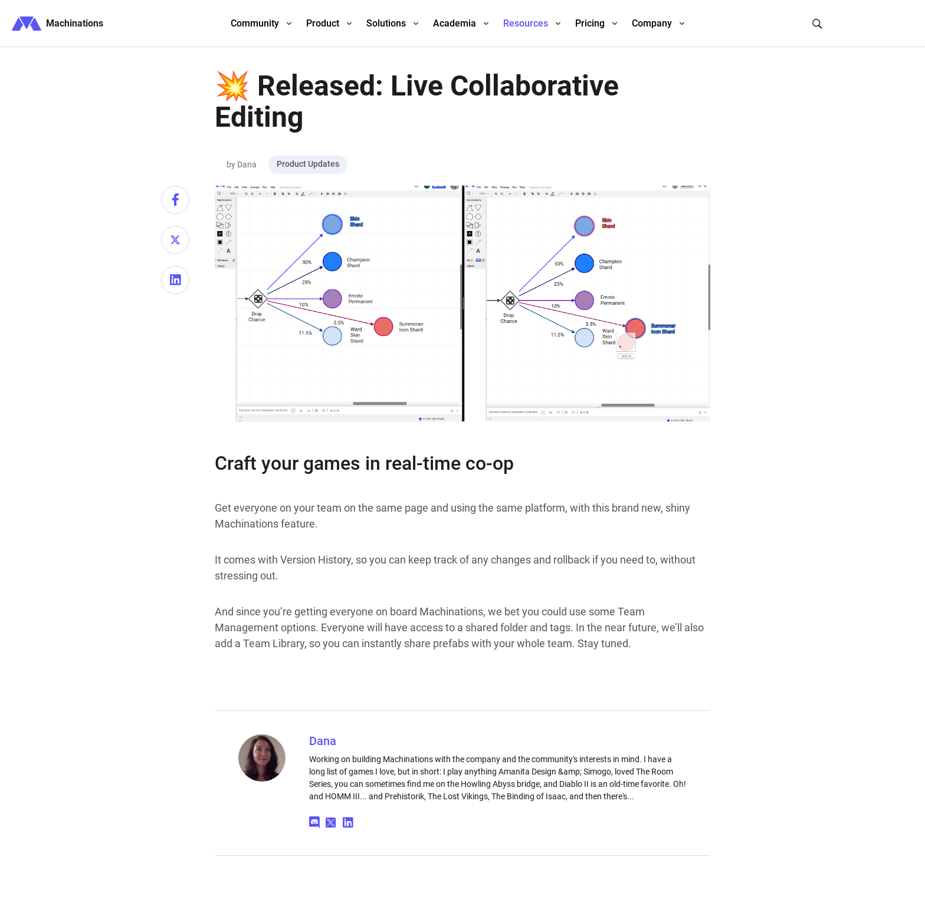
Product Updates (308, 164)
